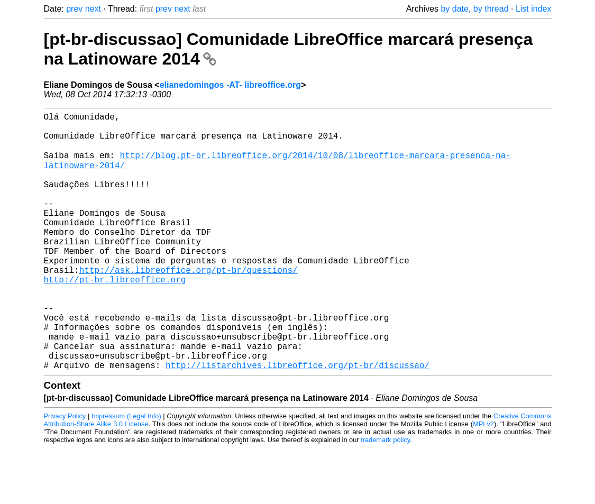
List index (534, 8)
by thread (491, 8)
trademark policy (385, 496)
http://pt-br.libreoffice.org (115, 316)
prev (74, 8)
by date (454, 8)
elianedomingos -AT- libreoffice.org (230, 84)
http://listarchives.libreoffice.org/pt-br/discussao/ (297, 421)
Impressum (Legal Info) (126, 472)
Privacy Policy (65, 472)
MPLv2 (483, 480)
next (93, 8)
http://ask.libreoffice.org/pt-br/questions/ (188, 304)
